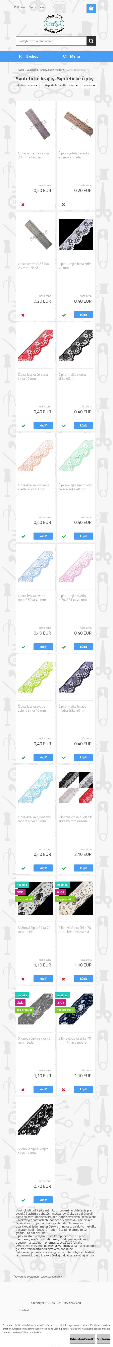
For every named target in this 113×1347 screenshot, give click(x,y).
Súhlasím (103, 1339)
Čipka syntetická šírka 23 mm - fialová (33, 155)
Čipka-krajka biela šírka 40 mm (75, 266)
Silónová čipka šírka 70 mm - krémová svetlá (75, 930)
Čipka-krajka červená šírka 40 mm (33, 376)
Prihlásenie (19, 7)
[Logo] (54, 23)
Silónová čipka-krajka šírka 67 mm (33, 1151)
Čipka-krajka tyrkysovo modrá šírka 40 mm (34, 819)
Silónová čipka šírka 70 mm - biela (34, 930)
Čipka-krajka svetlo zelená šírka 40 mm (32, 708)
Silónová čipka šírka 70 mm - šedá (34, 1040)
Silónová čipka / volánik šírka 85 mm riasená (75, 819)
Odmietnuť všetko (82, 1339)
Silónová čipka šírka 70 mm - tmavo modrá (75, 1040)
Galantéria (32, 70)
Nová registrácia (37, 7)
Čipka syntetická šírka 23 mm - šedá (33, 266)
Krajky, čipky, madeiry (52, 70)
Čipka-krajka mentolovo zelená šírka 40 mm (76, 487)
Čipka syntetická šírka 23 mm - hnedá (74, 155)
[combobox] (74, 85)
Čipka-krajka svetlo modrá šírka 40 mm (32, 598)
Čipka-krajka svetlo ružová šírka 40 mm (73, 598)
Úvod (21, 70)
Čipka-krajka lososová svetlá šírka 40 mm (33, 487)
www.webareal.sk (51, 1276)
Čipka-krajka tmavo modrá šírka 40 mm (73, 708)
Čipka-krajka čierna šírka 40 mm (72, 376)
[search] (91, 41)
